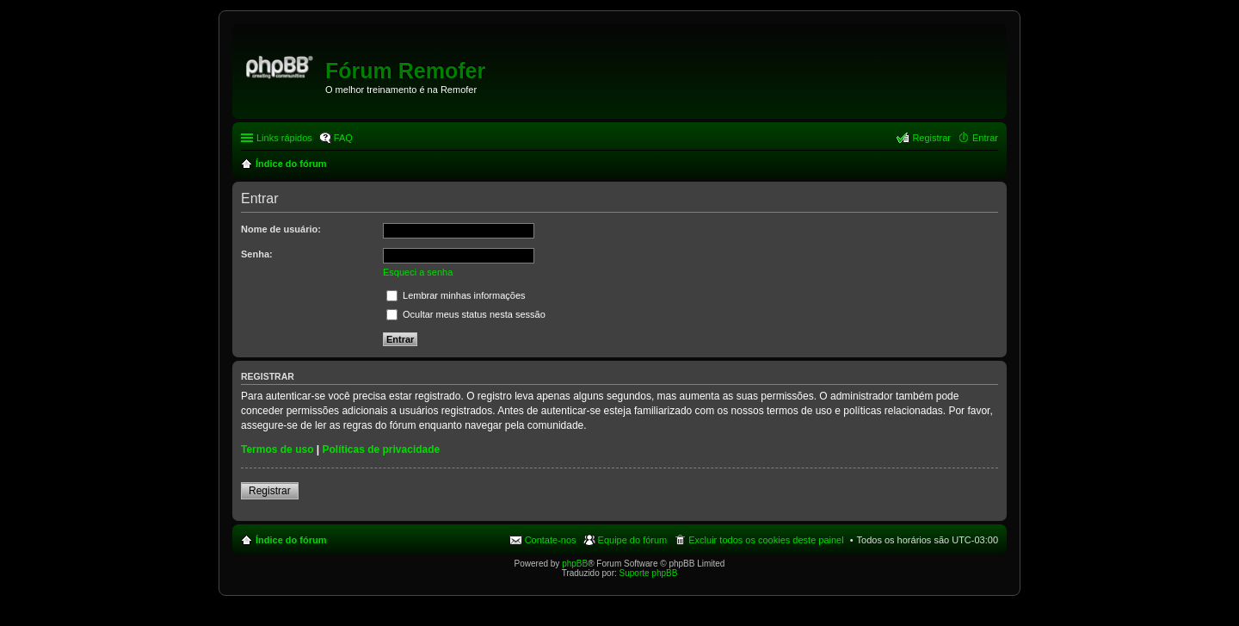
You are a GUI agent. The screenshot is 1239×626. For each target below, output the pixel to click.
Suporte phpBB (649, 573)
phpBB (575, 563)
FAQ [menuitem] (343, 138)
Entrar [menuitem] (985, 138)
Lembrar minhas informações (456, 295)
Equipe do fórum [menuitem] (633, 540)
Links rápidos (284, 138)
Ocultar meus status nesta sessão (466, 314)
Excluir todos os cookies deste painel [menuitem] (765, 540)
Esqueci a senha (418, 272)
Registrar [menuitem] (931, 138)
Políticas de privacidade (382, 449)
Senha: (257, 254)
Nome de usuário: (281, 229)
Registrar (270, 491)
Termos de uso (277, 449)
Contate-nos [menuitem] (550, 540)
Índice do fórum (291, 540)
